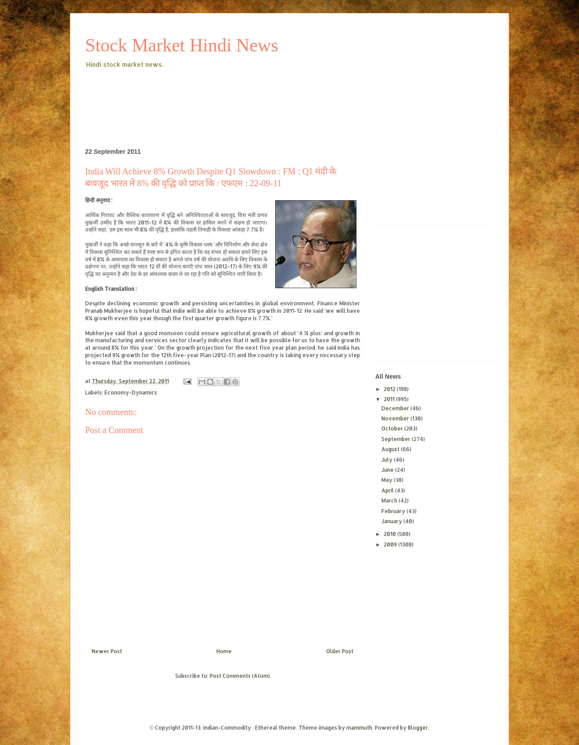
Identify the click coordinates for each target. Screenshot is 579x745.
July (387, 459)
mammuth (359, 727)
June (388, 470)
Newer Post (107, 651)
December (395, 408)
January (392, 521)
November (395, 418)
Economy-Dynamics (130, 392)
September (396, 439)
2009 (391, 544)
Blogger (418, 727)
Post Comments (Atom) (240, 676)
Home (224, 651)
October (392, 428)
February (393, 511)
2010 (390, 534)
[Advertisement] (245, 94)
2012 (390, 389)
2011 (390, 399)
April (388, 490)
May (387, 480)
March (390, 500)
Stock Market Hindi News (181, 45)
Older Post (339, 651)
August (391, 449)
